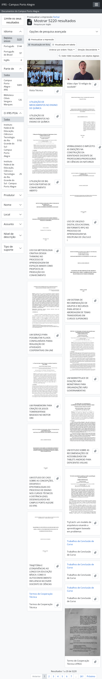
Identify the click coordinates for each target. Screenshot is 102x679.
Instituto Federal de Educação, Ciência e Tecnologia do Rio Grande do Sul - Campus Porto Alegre (13, 140)
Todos (7, 75)
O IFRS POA (11, 113)
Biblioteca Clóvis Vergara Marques (13, 100)
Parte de (9, 68)
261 (82, 676)
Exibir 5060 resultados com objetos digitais (79, 56)
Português (13, 47)
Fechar (56, 17)
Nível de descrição (9, 235)
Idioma (8, 31)
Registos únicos (13, 39)
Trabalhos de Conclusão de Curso (80, 542)
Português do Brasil (13, 53)
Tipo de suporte (8, 248)
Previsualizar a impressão (41, 39)
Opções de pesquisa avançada (47, 31)
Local (7, 214)
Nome (7, 205)
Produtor (9, 195)
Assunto (9, 224)
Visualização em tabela (63, 44)
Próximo (91, 676)
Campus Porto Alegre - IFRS (13, 85)
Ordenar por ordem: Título (61, 49)
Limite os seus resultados (12, 20)
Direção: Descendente (88, 49)
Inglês (13, 61)
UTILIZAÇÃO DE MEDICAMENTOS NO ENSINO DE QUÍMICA (43, 104)
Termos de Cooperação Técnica (41, 595)
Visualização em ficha (39, 44)
